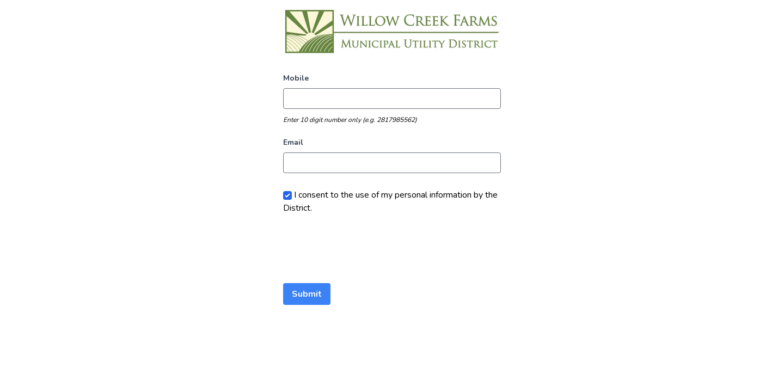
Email (293, 142)
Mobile (296, 78)
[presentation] (366, 249)
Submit (307, 294)
